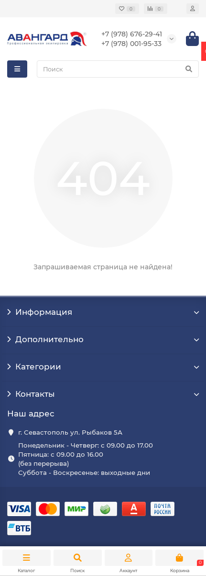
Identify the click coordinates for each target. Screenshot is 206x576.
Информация (103, 312)
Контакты (103, 394)
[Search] (118, 69)
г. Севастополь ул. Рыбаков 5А (70, 432)
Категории (103, 366)
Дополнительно (103, 339)
